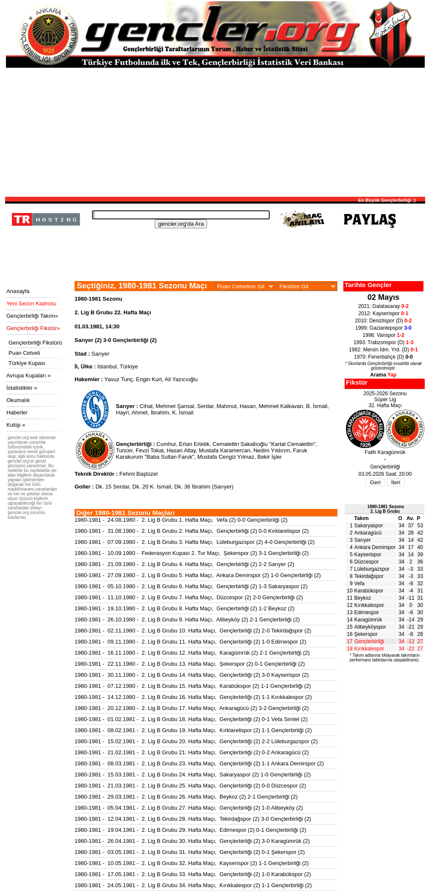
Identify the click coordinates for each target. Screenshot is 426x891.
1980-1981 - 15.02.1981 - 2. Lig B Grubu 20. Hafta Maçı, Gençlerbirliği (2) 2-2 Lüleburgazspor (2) (196, 741)
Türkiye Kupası (27, 363)
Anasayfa (17, 291)
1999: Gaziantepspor (383, 328)
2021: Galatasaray (383, 306)
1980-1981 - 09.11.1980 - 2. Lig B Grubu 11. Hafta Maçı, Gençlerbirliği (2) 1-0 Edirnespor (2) (190, 641)
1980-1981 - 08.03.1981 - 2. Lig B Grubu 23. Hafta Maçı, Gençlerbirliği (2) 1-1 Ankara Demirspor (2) (199, 763)
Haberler (17, 412)
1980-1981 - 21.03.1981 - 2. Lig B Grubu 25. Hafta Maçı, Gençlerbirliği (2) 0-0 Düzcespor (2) (190, 785)
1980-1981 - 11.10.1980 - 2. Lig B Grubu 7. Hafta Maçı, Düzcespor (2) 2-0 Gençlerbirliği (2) (189, 597)
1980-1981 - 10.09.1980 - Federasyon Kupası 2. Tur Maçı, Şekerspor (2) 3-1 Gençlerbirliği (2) (192, 553)
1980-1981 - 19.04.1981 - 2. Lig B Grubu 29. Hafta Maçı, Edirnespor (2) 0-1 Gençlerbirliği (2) (190, 830)
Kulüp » (15, 425)
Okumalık (18, 400)
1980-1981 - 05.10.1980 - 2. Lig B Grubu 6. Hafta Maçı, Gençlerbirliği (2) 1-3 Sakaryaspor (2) (191, 586)
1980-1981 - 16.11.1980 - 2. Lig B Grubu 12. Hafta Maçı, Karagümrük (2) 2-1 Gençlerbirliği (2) (192, 653)
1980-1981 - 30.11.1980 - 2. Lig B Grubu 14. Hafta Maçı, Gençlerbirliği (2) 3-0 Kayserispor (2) (192, 675)
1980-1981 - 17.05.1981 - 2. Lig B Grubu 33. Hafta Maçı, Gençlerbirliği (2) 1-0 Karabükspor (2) (193, 874)
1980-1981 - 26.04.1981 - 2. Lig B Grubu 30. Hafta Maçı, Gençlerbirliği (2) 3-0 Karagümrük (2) (192, 841)
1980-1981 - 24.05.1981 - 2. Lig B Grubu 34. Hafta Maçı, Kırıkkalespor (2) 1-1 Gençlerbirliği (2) (193, 885)
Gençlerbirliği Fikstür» (33, 328)
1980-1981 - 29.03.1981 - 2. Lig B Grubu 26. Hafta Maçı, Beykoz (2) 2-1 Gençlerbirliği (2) (186, 796)
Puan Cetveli (24, 353)
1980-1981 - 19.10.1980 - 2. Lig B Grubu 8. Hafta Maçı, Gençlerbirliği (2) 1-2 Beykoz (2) (185, 608)
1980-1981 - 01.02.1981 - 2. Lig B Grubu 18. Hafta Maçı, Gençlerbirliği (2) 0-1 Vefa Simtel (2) (191, 719)
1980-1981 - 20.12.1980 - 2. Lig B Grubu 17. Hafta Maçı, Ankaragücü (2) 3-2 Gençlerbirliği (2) (192, 708)
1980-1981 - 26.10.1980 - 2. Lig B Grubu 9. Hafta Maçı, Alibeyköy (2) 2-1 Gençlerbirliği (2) (187, 619)
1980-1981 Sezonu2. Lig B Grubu (385, 509)
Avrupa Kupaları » (28, 375)
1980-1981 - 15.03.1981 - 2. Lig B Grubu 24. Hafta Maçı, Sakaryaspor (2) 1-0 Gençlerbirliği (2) (193, 774)
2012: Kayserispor (383, 313)
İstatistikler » (21, 388)
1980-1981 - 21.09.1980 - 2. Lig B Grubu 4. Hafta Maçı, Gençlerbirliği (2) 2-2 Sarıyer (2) (184, 564)
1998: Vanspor (383, 335)
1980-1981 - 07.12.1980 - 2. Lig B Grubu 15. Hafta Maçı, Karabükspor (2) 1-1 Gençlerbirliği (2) (193, 686)
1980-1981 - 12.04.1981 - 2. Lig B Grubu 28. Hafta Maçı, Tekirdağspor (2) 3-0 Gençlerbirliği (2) (193, 819)
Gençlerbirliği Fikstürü (35, 342)
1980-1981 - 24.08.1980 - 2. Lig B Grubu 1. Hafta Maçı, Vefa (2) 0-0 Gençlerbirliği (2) (181, 520)
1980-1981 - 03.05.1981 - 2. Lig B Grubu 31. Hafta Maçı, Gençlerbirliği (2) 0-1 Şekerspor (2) (190, 852)
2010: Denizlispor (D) (383, 321)
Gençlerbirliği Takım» (32, 316)
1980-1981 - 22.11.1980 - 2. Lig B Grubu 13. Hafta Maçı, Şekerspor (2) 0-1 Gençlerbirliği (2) (190, 664)
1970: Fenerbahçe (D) (383, 357)
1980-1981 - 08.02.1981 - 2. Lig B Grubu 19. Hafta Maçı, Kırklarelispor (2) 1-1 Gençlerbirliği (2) (193, 730)
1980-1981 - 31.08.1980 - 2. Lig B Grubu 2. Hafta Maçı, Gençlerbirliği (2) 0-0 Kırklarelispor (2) (192, 531)
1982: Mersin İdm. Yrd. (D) (383, 350)
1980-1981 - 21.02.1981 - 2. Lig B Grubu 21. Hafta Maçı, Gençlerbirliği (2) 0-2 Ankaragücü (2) (192, 752)
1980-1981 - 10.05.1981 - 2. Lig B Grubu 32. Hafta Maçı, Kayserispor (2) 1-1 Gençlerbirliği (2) (192, 863)
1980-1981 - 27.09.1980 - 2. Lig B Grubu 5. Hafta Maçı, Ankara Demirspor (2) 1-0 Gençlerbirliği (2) (198, 575)
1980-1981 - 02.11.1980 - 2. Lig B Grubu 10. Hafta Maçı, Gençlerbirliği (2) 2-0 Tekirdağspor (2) (193, 630)
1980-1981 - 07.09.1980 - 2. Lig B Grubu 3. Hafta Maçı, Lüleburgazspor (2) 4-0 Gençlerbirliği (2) (195, 542)
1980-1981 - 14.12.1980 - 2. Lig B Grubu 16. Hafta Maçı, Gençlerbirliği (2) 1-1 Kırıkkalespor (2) (193, 697)
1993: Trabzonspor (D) (384, 342)
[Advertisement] (215, 131)
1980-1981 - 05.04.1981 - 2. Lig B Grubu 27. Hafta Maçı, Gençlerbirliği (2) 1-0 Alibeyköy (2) (189, 808)
